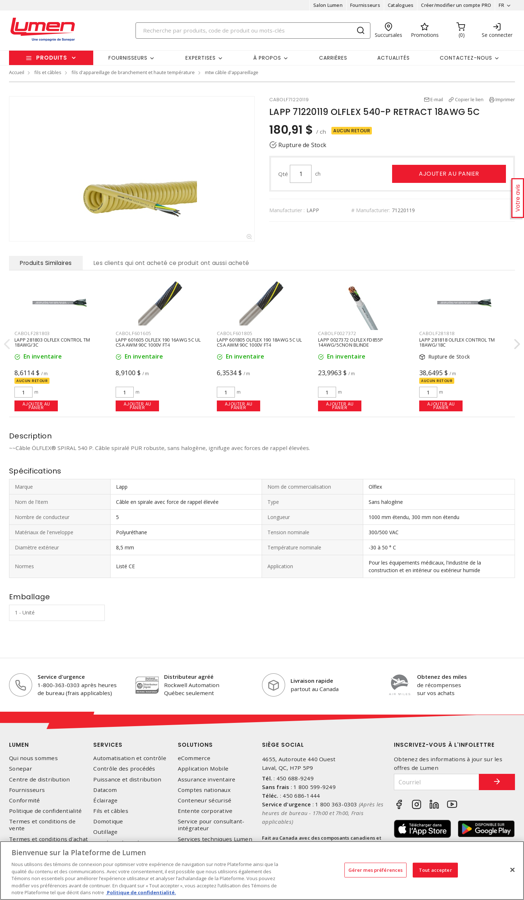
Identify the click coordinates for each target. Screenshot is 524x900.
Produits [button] (51, 57)
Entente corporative (205, 810)
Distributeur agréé (189, 676)
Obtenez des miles (442, 676)
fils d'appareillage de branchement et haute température (133, 72)
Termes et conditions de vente (42, 825)
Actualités (393, 57)
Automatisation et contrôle (129, 758)
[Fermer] (512, 870)
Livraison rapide (312, 680)
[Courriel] (436, 782)
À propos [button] (267, 57)
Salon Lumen (328, 5)
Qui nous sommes (33, 758)
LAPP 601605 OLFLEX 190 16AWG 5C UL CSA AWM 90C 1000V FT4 (158, 342)
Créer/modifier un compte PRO (456, 5)
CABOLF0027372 (337, 333)
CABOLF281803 (32, 333)
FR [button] (501, 5)
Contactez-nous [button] (466, 57)
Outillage (105, 831)
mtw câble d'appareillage (231, 72)
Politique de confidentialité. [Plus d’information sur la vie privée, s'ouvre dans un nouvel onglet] (141, 892)
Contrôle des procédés (124, 768)
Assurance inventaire (207, 779)
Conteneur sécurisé (205, 800)
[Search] (253, 30)
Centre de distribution (39, 779)
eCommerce (194, 758)
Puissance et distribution (127, 779)
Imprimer (505, 99)
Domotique (108, 821)
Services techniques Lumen (215, 839)
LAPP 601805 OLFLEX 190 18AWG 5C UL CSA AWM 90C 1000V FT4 (259, 342)
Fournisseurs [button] (127, 57)
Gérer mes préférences (375, 869)
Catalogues (401, 5)
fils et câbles (47, 72)
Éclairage (105, 800)
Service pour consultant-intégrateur (211, 825)
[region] (262, 870)
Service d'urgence (61, 676)
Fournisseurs (365, 5)
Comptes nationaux (204, 790)
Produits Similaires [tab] (46, 263)
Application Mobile (203, 768)
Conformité (24, 800)
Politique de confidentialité (45, 810)
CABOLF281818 (437, 333)
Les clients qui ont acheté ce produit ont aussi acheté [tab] (171, 263)
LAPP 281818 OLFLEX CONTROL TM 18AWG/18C (457, 342)
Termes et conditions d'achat (48, 839)
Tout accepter (435, 869)
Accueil (16, 72)
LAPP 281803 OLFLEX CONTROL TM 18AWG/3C (52, 342)
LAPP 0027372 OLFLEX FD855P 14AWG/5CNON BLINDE (350, 342)
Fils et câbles (110, 810)
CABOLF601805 (234, 333)
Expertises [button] (200, 57)
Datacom (105, 790)
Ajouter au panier (449, 174)
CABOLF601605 (133, 333)
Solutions (195, 745)
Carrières (333, 57)
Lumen (19, 745)
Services (108, 745)
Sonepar (20, 768)
